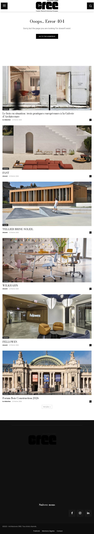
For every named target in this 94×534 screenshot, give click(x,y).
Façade (5, 225)
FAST (5, 173)
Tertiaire (5, 281)
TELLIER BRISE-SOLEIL (17, 229)
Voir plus (47, 407)
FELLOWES (9, 342)
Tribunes (5, 109)
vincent (5, 176)
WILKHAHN (10, 285)
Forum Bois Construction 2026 (20, 398)
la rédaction (6, 120)
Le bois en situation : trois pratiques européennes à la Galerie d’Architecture (38, 114)
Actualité (6, 394)
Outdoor (5, 168)
